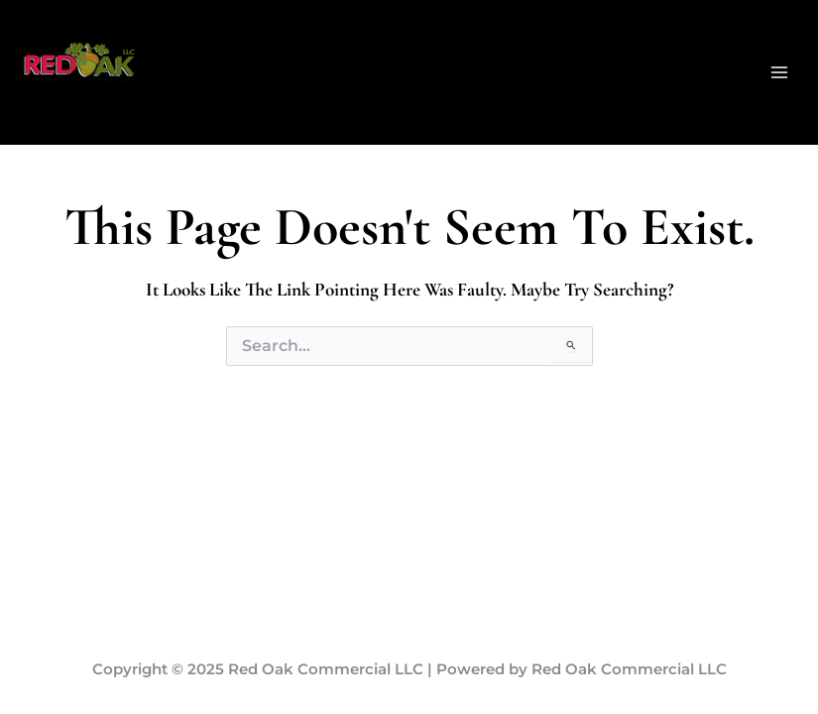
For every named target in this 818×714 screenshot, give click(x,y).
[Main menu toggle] (779, 72)
